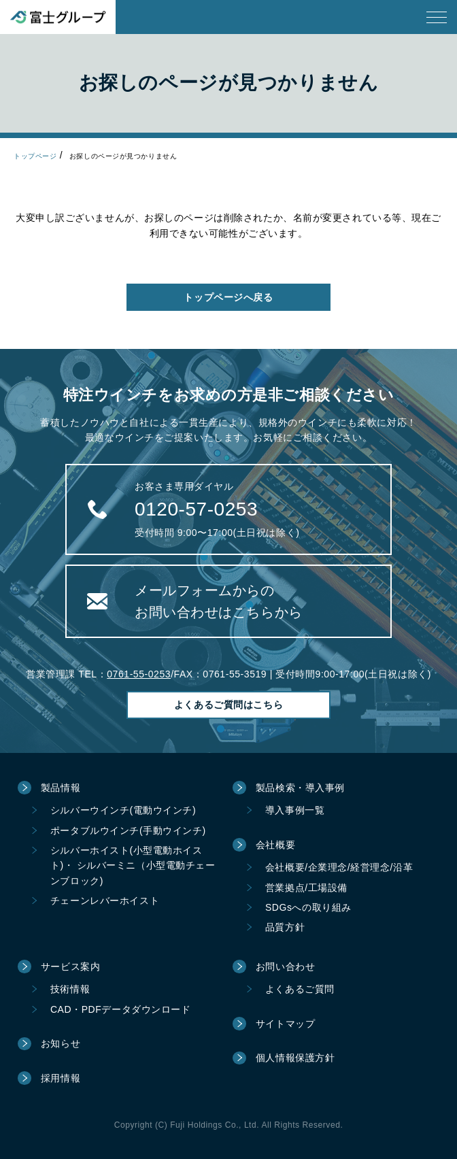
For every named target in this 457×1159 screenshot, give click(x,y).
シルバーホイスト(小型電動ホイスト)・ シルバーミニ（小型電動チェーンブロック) (133, 865)
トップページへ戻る (228, 297)
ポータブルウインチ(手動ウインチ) (128, 830)
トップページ (35, 156)
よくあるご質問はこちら (228, 704)
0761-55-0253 (139, 674)
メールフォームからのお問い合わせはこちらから (219, 601)
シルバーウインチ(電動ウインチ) (123, 810)
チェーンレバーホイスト (104, 900)
